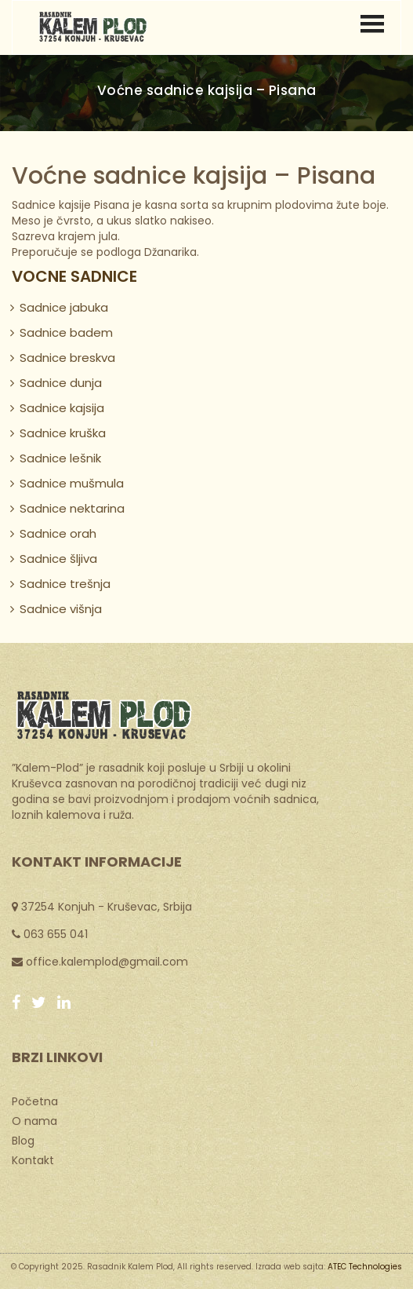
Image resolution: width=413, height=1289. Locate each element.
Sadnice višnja (61, 609)
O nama (34, 1120)
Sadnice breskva (67, 357)
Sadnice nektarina (72, 508)
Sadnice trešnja (65, 583)
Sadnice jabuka (64, 307)
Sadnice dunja (61, 382)
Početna (35, 1101)
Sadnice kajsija (62, 408)
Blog (23, 1140)
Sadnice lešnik (60, 458)
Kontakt (33, 1159)
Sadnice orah (58, 533)
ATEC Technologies (365, 1267)
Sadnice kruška (63, 433)
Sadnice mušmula (72, 483)
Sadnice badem (66, 332)
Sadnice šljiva (58, 558)
